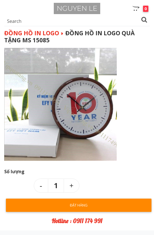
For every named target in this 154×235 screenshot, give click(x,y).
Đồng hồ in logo (31, 33)
